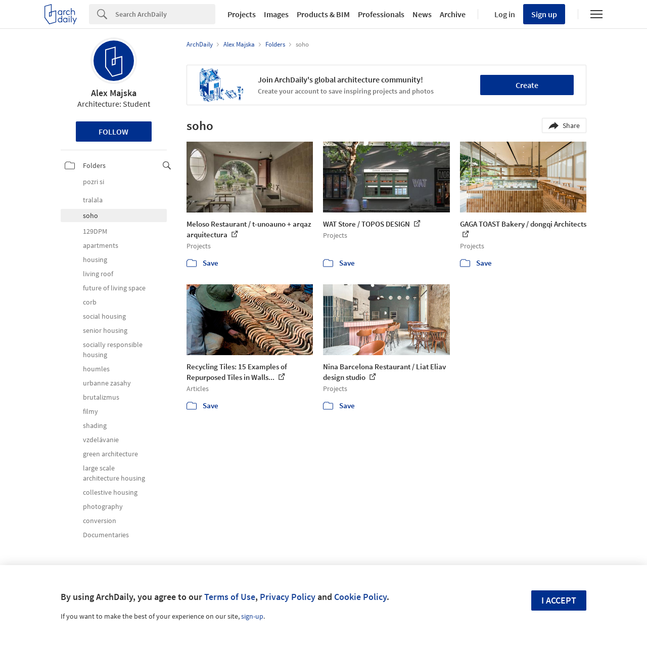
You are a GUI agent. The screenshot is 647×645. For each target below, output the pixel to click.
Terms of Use (229, 597)
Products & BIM (323, 14)
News (422, 14)
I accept (558, 600)
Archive (453, 14)
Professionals (381, 14)
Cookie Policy (360, 597)
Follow (113, 131)
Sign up (544, 14)
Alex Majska (113, 93)
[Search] (165, 14)
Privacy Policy (287, 597)
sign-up (252, 616)
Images (276, 14)
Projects (241, 14)
